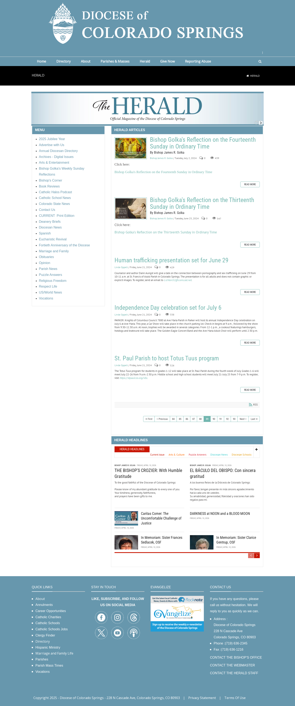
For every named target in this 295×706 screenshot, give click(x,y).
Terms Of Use (235, 698)
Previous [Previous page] (163, 418)
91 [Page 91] (220, 418)
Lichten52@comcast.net (178, 280)
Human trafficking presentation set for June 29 (171, 260)
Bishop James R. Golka (161, 158)
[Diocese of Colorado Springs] (147, 22)
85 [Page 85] (180, 418)
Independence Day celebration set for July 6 (168, 307)
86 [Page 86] (187, 418)
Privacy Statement (202, 698)
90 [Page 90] (214, 418)
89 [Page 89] (207, 418)
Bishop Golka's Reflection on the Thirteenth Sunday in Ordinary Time (131, 208)
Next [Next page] (242, 418)
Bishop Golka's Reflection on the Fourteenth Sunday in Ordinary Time (131, 148)
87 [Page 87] (193, 418)
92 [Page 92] (227, 418)
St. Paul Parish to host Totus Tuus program (167, 358)
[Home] (247, 76)
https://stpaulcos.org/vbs (133, 378)
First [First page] (150, 418)
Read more (250, 184)
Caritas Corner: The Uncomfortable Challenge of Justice (161, 518)
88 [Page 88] (200, 418)
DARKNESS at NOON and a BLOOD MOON (220, 513)
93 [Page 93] (234, 418)
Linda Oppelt (121, 267)
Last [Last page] (253, 418)
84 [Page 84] (173, 418)
